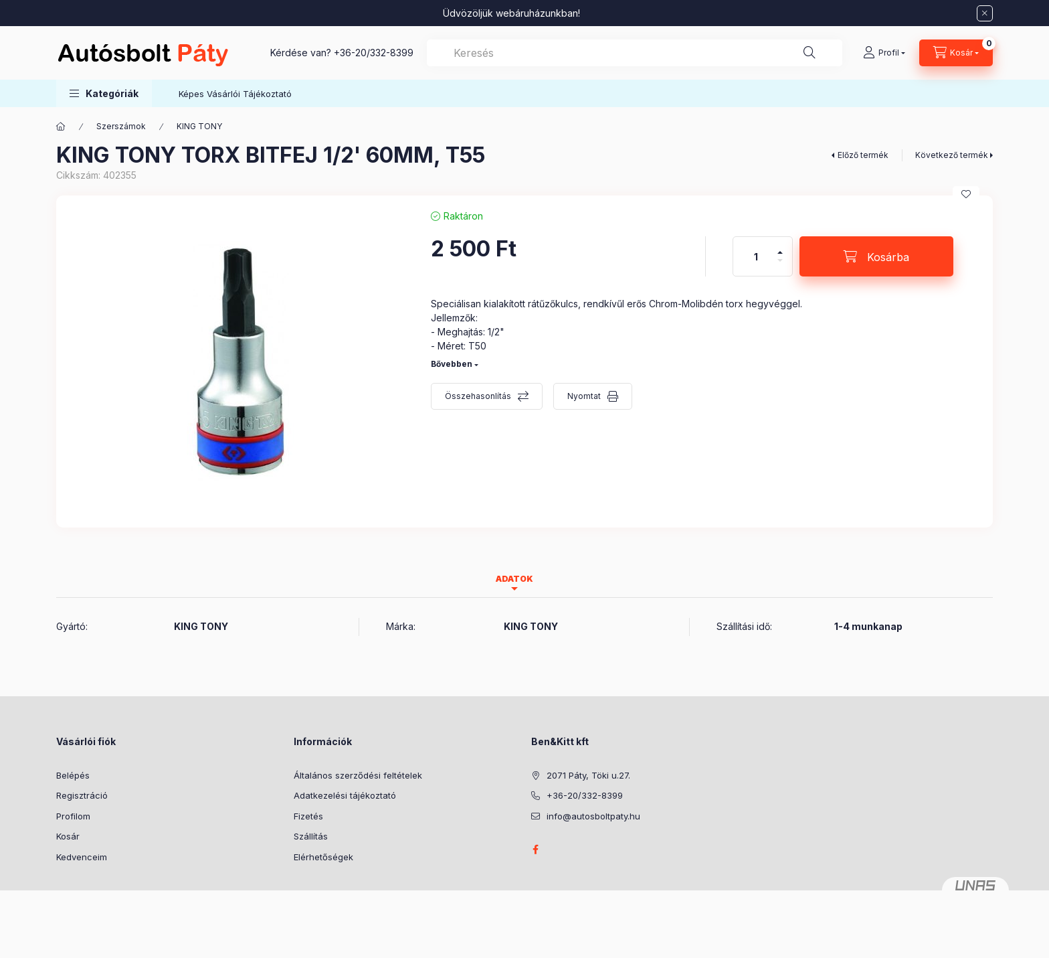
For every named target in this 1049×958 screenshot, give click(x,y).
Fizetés (308, 816)
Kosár (68, 836)
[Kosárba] (876, 256)
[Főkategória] (61, 127)
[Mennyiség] (756, 256)
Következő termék (951, 155)
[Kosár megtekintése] (956, 52)
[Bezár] (985, 13)
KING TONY (199, 126)
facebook (535, 849)
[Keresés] (809, 53)
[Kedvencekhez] (966, 194)
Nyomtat (584, 396)
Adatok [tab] (514, 579)
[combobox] (634, 52)
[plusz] (780, 246)
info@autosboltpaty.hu (593, 816)
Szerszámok (121, 126)
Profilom (73, 816)
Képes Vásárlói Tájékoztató (235, 93)
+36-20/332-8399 (373, 52)
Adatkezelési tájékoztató (345, 795)
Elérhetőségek (323, 857)
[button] (104, 93)
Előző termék (863, 155)
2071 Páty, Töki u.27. (588, 775)
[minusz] (780, 266)
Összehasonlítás (478, 396)
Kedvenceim (81, 857)
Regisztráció (82, 795)
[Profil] (884, 52)
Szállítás (311, 836)
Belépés (73, 775)
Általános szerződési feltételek (358, 775)
